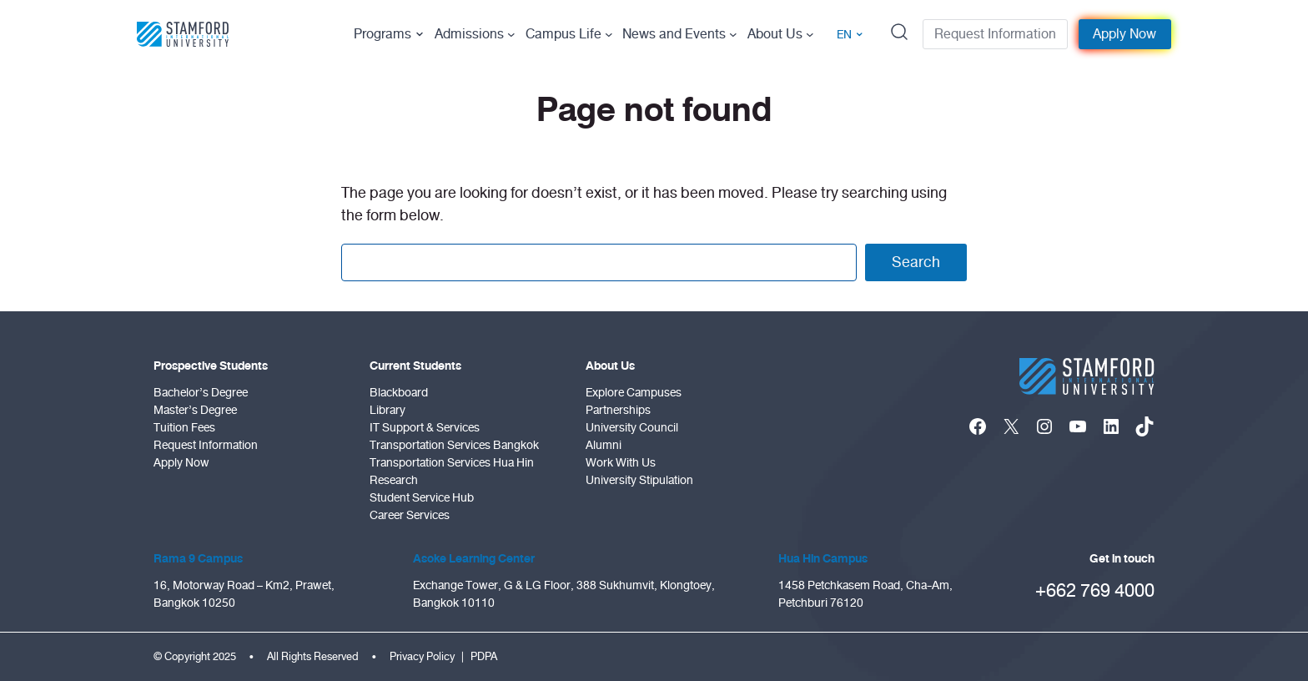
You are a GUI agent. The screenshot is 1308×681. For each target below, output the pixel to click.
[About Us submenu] (810, 34)
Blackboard (399, 392)
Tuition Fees (184, 427)
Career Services (410, 515)
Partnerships (618, 410)
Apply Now (1124, 34)
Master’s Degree (195, 410)
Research (394, 480)
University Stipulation (639, 480)
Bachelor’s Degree (200, 392)
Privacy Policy (422, 656)
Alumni (603, 445)
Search (916, 262)
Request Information (995, 34)
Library (387, 410)
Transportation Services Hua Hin (452, 463)
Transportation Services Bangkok (454, 445)
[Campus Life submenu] (609, 34)
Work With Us (621, 463)
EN (850, 34)
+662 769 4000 (1095, 590)
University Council (632, 427)
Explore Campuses (634, 392)
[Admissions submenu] (511, 34)
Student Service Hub (422, 498)
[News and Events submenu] (733, 34)
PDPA (483, 656)
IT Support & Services (425, 427)
